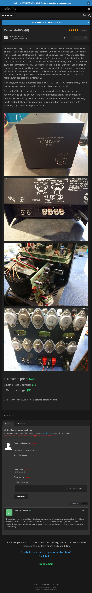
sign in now (47, 433)
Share (66, 38)
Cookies (55, 585)
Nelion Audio (17, 37)
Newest (84, 504)
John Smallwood (21, 511)
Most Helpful (75, 504)
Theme (36, 585)
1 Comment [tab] (21, 424)
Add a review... (22, 482)
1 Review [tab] (8, 424)
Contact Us (46, 585)
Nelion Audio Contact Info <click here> (46, 22)
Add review (21, 496)
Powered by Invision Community (46, 590)
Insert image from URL (76, 488)
